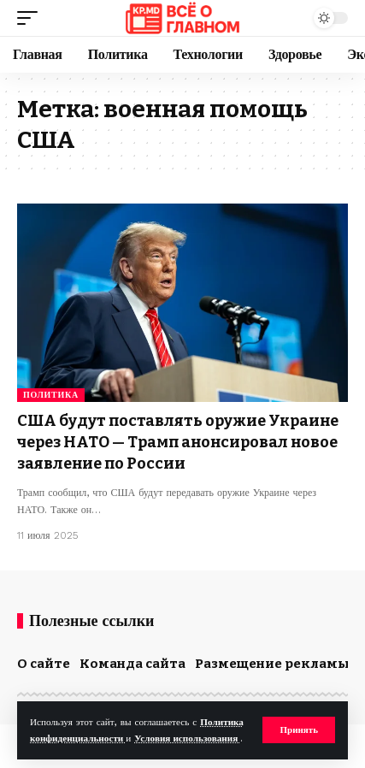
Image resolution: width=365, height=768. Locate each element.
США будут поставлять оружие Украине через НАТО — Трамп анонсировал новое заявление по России (178, 442)
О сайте (43, 663)
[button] (298, 730)
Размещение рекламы (272, 663)
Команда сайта (132, 663)
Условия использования (187, 738)
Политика (51, 394)
